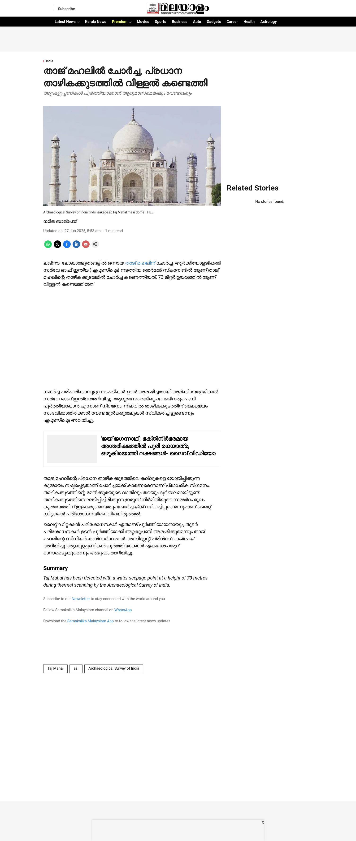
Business (179, 21)
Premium (119, 21)
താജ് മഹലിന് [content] (140, 263)
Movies (143, 21)
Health (249, 21)
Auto (197, 21)
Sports (160, 21)
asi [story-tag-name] (76, 668)
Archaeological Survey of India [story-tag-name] (113, 668)
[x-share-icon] (57, 246)
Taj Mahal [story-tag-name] (55, 668)
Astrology (268, 21)
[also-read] (132, 449)
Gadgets (214, 21)
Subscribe (66, 9)
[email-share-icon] (86, 246)
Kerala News (95, 21)
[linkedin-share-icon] (76, 246)
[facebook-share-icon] (67, 246)
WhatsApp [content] (123, 610)
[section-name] (132, 61)
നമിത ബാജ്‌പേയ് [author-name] (60, 221)
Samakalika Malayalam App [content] (90, 621)
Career (232, 21)
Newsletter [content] (81, 599)
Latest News (65, 21)
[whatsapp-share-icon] (48, 246)
